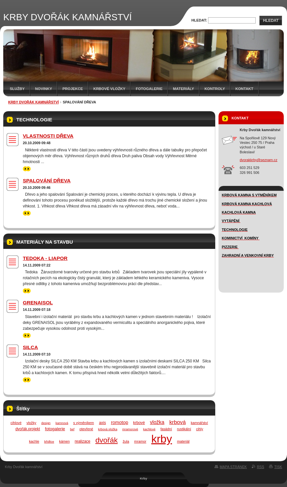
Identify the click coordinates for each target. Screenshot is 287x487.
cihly (199, 429)
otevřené (86, 429)
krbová (177, 422)
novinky (43, 89)
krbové (139, 422)
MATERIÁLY (183, 89)
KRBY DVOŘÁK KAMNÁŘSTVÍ (33, 102)
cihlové (16, 423)
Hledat (271, 20)
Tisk (278, 467)
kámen (64, 441)
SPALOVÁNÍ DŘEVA (46, 180)
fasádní (166, 429)
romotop (119, 422)
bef (72, 429)
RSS (260, 467)
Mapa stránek (233, 467)
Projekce (72, 89)
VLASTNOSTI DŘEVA (48, 136)
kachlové (149, 429)
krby (161, 439)
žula (126, 441)
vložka (157, 422)
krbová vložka (107, 429)
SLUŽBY (17, 89)
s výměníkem (83, 423)
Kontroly (214, 89)
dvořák (106, 440)
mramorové (130, 429)
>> (27, 168)
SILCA (30, 347)
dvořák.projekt (27, 429)
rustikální (184, 429)
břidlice (49, 441)
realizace (82, 441)
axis (102, 422)
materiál (183, 441)
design (46, 423)
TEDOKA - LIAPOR (45, 258)
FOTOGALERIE (149, 89)
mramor (140, 441)
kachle (34, 441)
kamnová (61, 423)
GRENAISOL (38, 302)
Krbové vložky (109, 89)
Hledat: (199, 20)
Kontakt (244, 89)
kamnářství (199, 423)
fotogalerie (55, 428)
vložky (31, 423)
